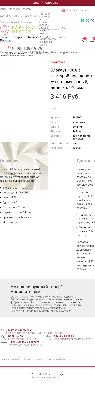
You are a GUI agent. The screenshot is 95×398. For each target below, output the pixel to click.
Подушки (6, 40)
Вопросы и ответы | (20, 9)
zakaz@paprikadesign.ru (77, 10)
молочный (79, 122)
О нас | (4, 9)
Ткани (4, 37)
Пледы (61, 37)
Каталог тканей (11, 359)
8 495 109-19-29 (27, 48)
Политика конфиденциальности (47, 377)
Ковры (17, 37)
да (74, 143)
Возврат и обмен (56, 359)
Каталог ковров (32, 359)
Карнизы (33, 37)
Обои (47, 37)
